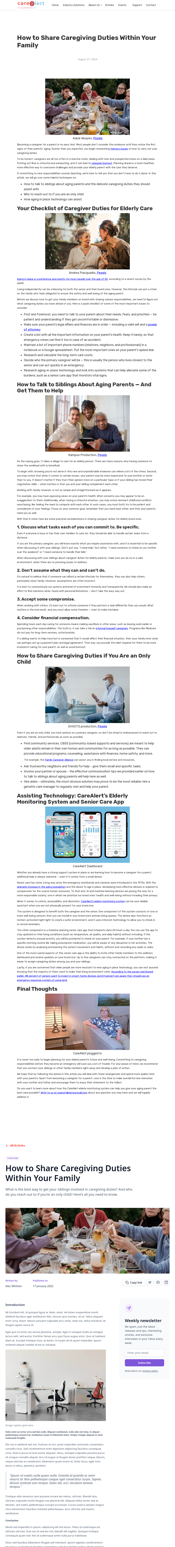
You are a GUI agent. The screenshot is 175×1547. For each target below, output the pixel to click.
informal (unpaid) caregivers (112, 628)
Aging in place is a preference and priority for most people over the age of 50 (62, 279)
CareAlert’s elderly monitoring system (103, 901)
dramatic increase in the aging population (41, 886)
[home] (31, 5)
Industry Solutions (73, 5)
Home (55, 5)
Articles (109, 5)
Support (137, 5)
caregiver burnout (102, 163)
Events (122, 5)
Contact (151, 5)
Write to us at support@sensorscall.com (64, 1092)
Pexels (97, 138)
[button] (94, 5)
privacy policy (150, 1370)
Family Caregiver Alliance (59, 759)
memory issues (119, 148)
